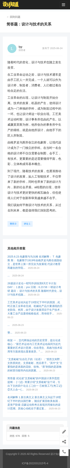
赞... (10, 332)
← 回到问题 (13, 16)
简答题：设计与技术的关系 (29, 24)
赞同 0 (13, 223)
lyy (20, 46)
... (8, 275)
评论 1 (27, 223)
